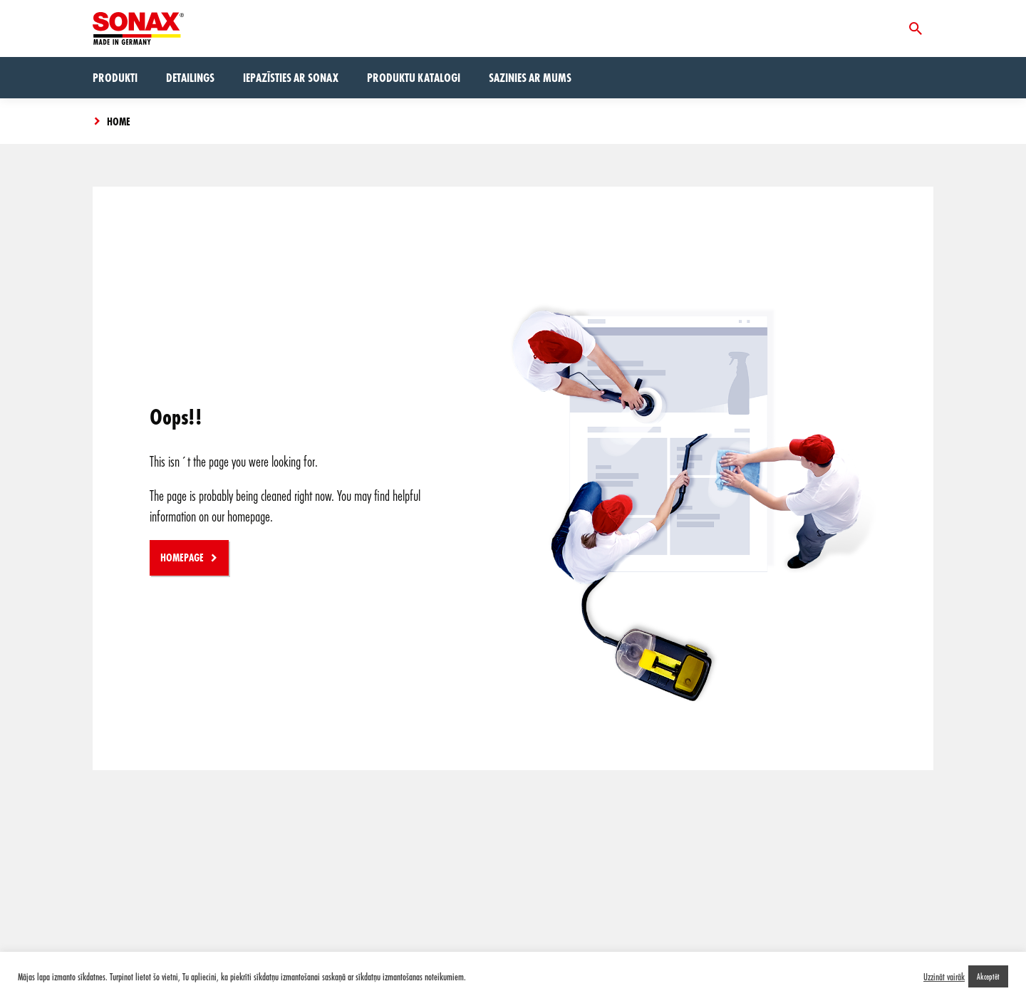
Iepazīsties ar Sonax (290, 77)
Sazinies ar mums (530, 77)
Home (118, 121)
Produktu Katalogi (413, 77)
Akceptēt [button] (988, 976)
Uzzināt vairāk (944, 976)
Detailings (190, 77)
